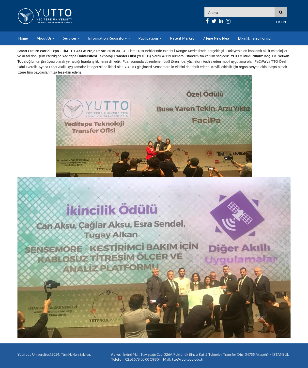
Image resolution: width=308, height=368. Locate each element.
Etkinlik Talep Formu (254, 38)
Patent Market (182, 38)
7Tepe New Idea (216, 38)
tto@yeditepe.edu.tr (188, 359)
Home (23, 38)
